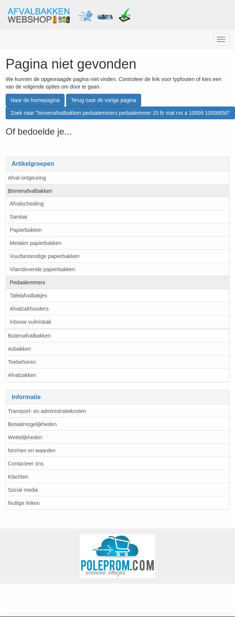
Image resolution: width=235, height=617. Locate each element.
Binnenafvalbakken (30, 191)
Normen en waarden (32, 450)
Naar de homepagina (35, 100)
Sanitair (18, 217)
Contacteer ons (26, 464)
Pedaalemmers (27, 282)
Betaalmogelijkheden (32, 424)
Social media (23, 490)
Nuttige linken (24, 503)
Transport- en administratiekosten (47, 411)
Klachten (18, 477)
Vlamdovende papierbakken (42, 269)
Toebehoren (22, 362)
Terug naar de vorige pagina (103, 100)
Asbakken (19, 349)
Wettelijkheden (25, 437)
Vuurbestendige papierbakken (45, 256)
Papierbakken (26, 230)
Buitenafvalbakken (29, 336)
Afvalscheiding (27, 204)
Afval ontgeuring (27, 178)
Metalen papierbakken (36, 243)
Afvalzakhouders (29, 309)
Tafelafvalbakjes (28, 296)
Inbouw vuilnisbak (30, 322)
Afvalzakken (22, 375)
